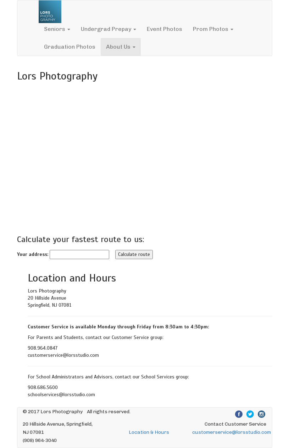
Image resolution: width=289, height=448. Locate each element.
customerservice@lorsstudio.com (231, 432)
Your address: (32, 254)
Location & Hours (149, 432)
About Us (120, 46)
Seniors (57, 29)
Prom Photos (213, 29)
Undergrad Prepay (108, 29)
